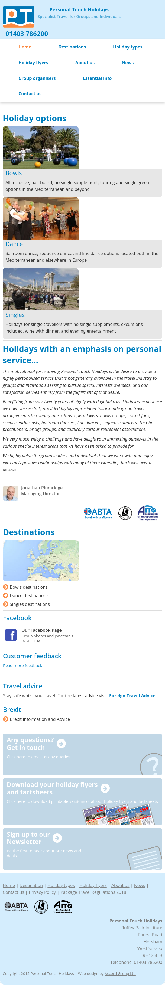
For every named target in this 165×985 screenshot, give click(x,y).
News (128, 63)
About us (85, 63)
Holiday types (128, 47)
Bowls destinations (29, 587)
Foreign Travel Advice (132, 696)
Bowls (13, 173)
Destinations (72, 47)
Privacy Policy (42, 892)
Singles (15, 314)
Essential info (97, 78)
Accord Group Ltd (120, 973)
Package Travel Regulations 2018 (93, 892)
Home (24, 47)
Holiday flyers (33, 63)
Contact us (29, 94)
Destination (31, 885)
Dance (14, 244)
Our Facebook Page (41, 630)
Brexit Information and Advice (40, 719)
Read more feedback (22, 665)
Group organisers (37, 78)
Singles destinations (30, 604)
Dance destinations (29, 595)
